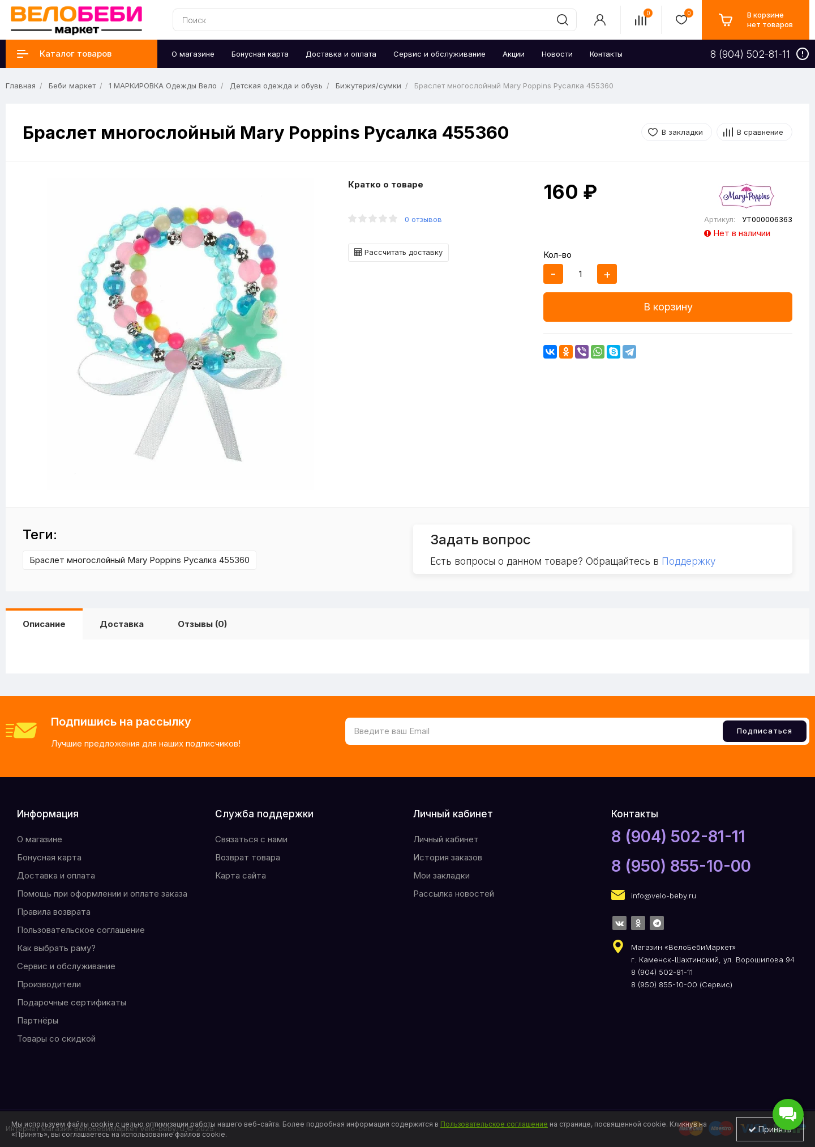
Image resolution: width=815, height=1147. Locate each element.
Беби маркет (72, 85)
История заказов (447, 857)
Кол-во (557, 254)
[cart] (755, 20)
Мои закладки (441, 875)
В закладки (682, 132)
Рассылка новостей (453, 893)
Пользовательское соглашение (81, 929)
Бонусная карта (49, 857)
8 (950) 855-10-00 (681, 866)
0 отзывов (423, 219)
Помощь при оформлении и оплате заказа (102, 893)
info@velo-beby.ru (663, 895)
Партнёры (37, 1020)
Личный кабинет (446, 839)
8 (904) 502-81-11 (678, 836)
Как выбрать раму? (56, 948)
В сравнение (760, 132)
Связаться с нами (251, 839)
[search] (562, 19)
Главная (21, 85)
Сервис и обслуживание (66, 966)
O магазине (39, 839)
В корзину (668, 307)
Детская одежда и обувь (276, 85)
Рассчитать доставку (398, 252)
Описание (44, 624)
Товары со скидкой (56, 1038)
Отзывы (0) (202, 624)
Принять (770, 1129)
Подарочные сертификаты (71, 1002)
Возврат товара (247, 857)
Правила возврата (54, 911)
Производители (49, 984)
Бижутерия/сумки (368, 85)
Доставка (122, 624)
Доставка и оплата (56, 875)
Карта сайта (240, 875)
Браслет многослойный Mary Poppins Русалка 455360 (139, 560)
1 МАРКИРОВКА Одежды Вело (163, 85)
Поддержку (688, 561)
